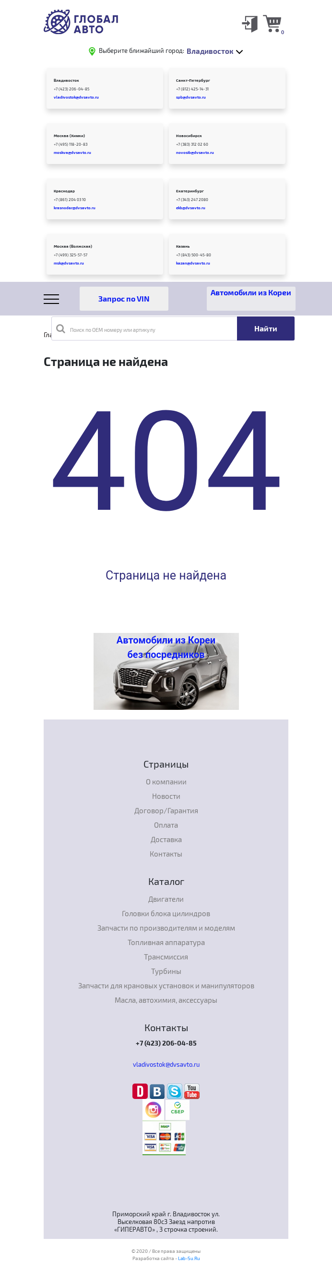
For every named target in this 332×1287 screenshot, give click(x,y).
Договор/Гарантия (166, 810)
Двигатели (166, 899)
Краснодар (64, 191)
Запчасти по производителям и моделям (166, 927)
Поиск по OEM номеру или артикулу (105, 328)
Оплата (166, 824)
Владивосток (66, 80)
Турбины (166, 971)
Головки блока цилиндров (166, 913)
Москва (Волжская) (73, 246)
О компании (166, 781)
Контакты (166, 853)
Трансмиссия (166, 956)
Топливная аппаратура (166, 942)
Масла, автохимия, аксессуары (166, 1000)
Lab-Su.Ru (189, 1258)
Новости (166, 796)
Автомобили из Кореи (251, 292)
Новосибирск (189, 135)
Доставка (166, 839)
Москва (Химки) (69, 135)
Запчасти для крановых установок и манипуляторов (166, 985)
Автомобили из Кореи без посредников (166, 647)
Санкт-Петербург (193, 80)
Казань (183, 246)
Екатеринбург (190, 191)
